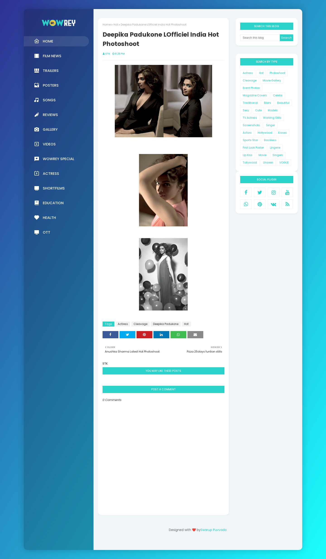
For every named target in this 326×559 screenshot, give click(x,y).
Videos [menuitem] (45, 144)
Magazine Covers (255, 95)
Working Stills (272, 118)
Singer (270, 125)
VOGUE (284, 162)
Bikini (267, 103)
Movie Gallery (272, 80)
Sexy (246, 110)
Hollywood (265, 133)
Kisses (282, 133)
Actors (247, 133)
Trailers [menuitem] (46, 70)
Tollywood (250, 162)
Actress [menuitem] (46, 173)
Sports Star (250, 140)
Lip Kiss (247, 155)
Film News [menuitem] (47, 56)
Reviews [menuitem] (46, 114)
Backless (270, 140)
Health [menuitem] (45, 217)
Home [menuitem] (43, 41)
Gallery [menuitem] (46, 129)
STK (107, 53)
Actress (123, 324)
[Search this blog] (260, 37)
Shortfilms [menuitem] (49, 188)
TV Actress (250, 118)
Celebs (278, 95)
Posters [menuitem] (46, 85)
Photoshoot (277, 73)
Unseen (268, 162)
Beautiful (283, 103)
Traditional (250, 103)
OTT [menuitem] (42, 232)
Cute (258, 110)
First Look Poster (253, 147)
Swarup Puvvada (214, 530)
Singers (278, 155)
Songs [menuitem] (45, 100)
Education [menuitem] (49, 203)
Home (107, 24)
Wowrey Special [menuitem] (54, 158)
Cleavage (140, 324)
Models (273, 110)
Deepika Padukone (165, 324)
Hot (115, 24)
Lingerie (275, 147)
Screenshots (251, 125)
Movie (262, 155)
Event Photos (251, 88)
